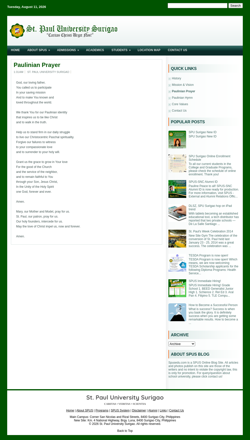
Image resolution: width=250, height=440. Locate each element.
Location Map (149, 50)
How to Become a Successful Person (213, 305)
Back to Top (125, 431)
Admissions (69, 49)
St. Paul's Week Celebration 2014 (211, 231)
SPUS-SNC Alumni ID (203, 182)
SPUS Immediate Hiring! (205, 281)
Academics (95, 50)
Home (15, 50)
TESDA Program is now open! (208, 255)
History (176, 78)
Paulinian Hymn (182, 97)
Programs (101, 410)
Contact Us (177, 50)
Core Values (180, 104)
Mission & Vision (183, 85)
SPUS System (120, 410)
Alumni (152, 410)
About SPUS (40, 49)
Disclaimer (139, 410)
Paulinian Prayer (37, 65)
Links (163, 410)
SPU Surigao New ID (203, 132)
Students (122, 49)
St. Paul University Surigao (117, 424)
